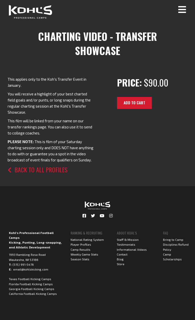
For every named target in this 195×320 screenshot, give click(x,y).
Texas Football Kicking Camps (30, 279)
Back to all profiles (38, 169)
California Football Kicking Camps (33, 293)
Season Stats (80, 259)
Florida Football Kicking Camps (31, 284)
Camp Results (80, 249)
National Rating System (87, 239)
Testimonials (126, 244)
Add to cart (134, 102)
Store (120, 264)
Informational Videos (132, 249)
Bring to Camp (173, 239)
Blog (120, 259)
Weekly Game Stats (84, 254)
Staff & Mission (128, 239)
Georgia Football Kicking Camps (31, 289)
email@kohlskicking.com (30, 269)
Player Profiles (81, 244)
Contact (122, 254)
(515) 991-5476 (23, 264)
